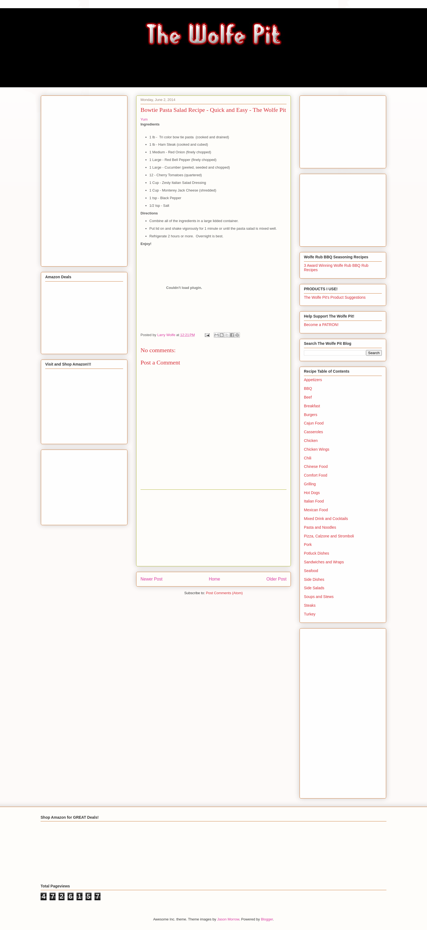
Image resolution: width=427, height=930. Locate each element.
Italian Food (314, 501)
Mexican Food (316, 510)
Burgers (310, 414)
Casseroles (313, 432)
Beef (308, 397)
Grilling (310, 484)
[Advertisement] (213, 528)
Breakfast (312, 406)
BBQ (308, 388)
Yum (144, 119)
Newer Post (152, 579)
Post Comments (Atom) (224, 593)
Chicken (311, 440)
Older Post (276, 579)
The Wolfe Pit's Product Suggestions (335, 297)
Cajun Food (314, 423)
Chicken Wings (316, 449)
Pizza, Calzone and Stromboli (329, 536)
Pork (308, 544)
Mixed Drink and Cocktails (326, 518)
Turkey (309, 614)
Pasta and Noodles (320, 527)
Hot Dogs (312, 493)
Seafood (311, 571)
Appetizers (313, 380)
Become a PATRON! (321, 324)
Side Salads (314, 588)
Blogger (267, 919)
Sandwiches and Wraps (324, 562)
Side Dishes (314, 579)
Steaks (310, 605)
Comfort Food (315, 475)
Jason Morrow (228, 919)
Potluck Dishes (316, 553)
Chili (307, 458)
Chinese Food (316, 466)
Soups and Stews (319, 596)
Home (214, 579)
